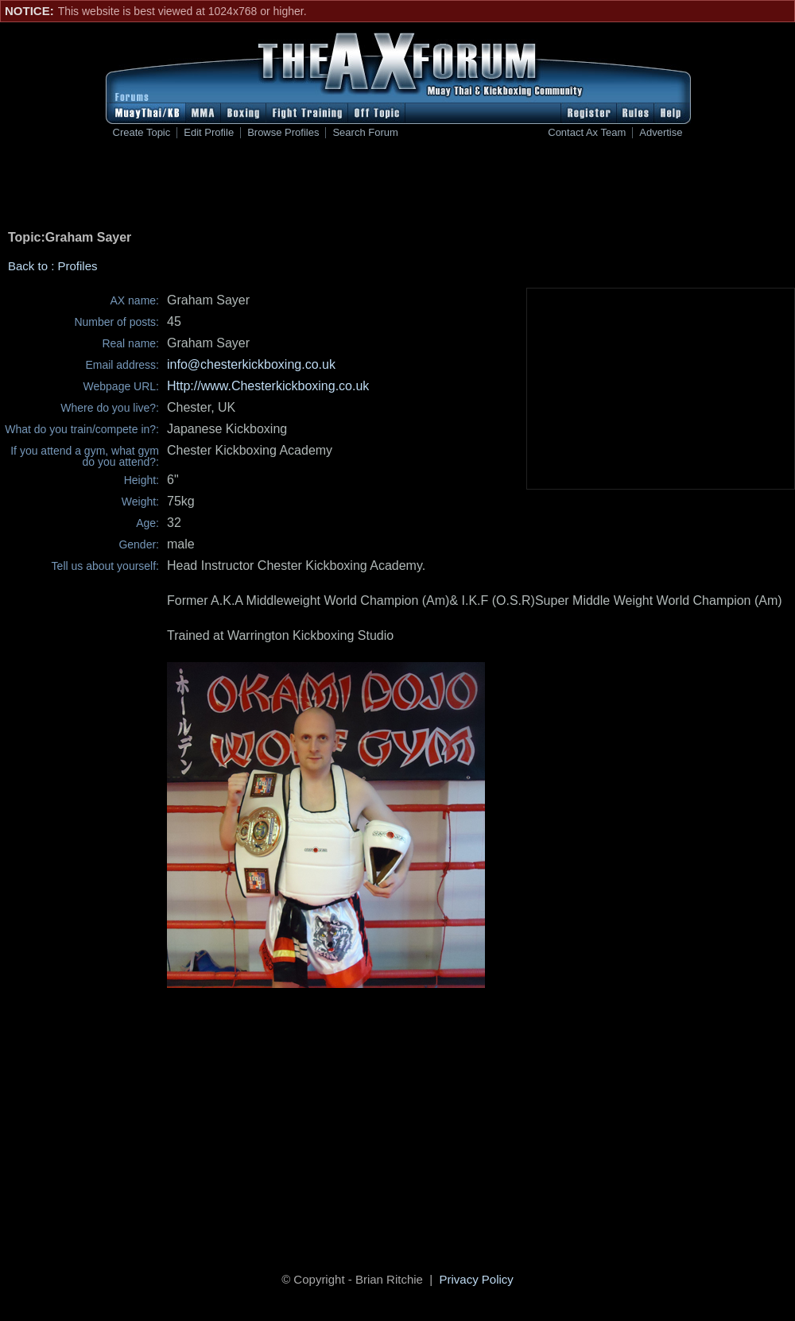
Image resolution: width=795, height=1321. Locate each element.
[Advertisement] (397, 187)
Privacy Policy (477, 1279)
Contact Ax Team (587, 132)
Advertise (660, 132)
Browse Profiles (283, 132)
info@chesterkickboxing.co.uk (251, 364)
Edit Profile (209, 132)
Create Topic (142, 132)
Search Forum (365, 132)
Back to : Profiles (53, 266)
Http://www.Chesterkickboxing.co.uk (268, 386)
